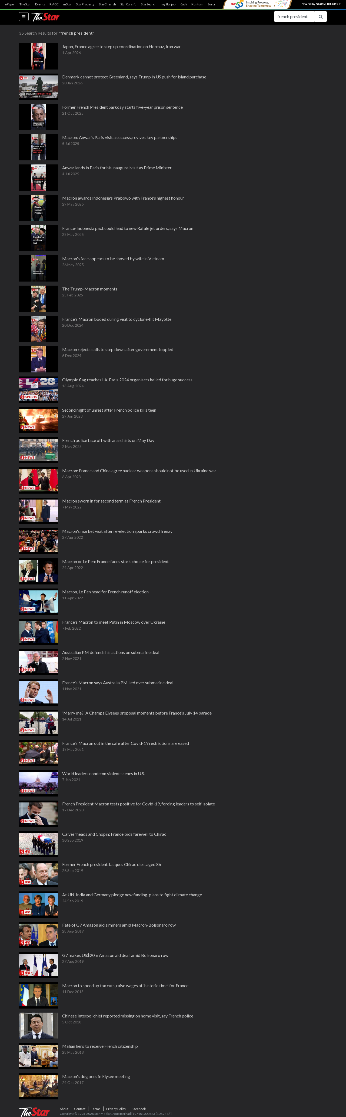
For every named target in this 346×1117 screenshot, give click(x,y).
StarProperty (85, 4)
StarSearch (149, 4)
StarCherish (107, 4)
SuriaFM (214, 4)
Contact (79, 1109)
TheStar (25, 4)
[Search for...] (294, 16)
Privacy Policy (116, 1109)
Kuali (183, 4)
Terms (96, 1109)
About (64, 1109)
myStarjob (168, 4)
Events (40, 4)
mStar (67, 4)
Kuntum (197, 4)
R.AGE (54, 4)
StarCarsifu (128, 4)
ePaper (10, 4)
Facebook (139, 1109)
